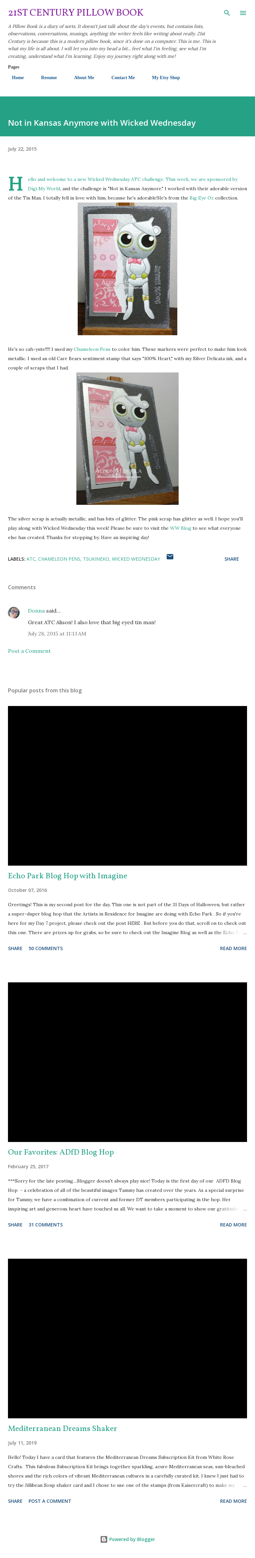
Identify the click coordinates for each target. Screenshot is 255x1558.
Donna (36, 610)
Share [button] (231, 559)
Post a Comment (29, 650)
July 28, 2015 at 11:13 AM (57, 633)
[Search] (227, 12)
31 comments (46, 1224)
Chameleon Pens (92, 349)
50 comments (46, 948)
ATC (31, 559)
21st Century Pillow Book (76, 13)
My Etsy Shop (162, 77)
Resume (45, 77)
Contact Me (118, 77)
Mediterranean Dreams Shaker (62, 1429)
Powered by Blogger (127, 1539)
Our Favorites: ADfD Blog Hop (61, 1152)
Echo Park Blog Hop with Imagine (67, 876)
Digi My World (44, 189)
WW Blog (180, 528)
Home (14, 77)
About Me (80, 77)
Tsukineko (96, 559)
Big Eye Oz (202, 198)
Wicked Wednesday (109, 179)
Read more (233, 948)
